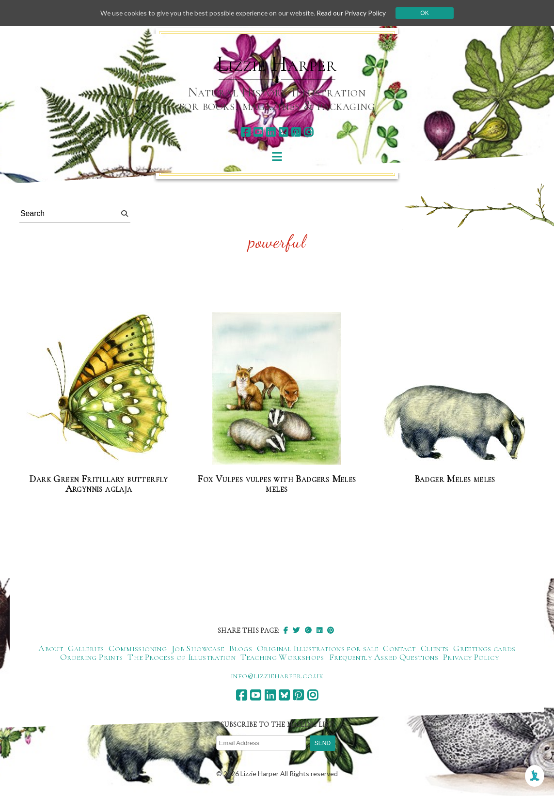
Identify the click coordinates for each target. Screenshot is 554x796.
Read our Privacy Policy (354, 13)
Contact (399, 648)
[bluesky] (283, 132)
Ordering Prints (91, 657)
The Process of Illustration (181, 657)
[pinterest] (296, 132)
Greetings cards (484, 648)
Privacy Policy (471, 657)
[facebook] (245, 132)
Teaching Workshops (282, 657)
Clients (435, 648)
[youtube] (258, 132)
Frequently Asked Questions (383, 657)
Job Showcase (198, 648)
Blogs (240, 648)
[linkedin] (270, 132)
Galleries (86, 648)
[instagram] (308, 132)
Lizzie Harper (276, 64)
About (50, 648)
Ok (428, 13)
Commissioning (138, 648)
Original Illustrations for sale (317, 648)
